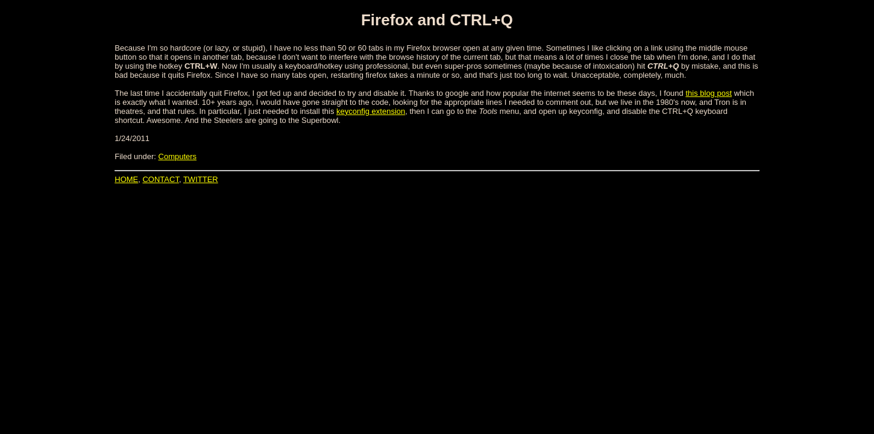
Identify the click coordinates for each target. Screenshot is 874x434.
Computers (178, 156)
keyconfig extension (370, 111)
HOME (126, 179)
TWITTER (200, 179)
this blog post (708, 93)
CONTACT (160, 179)
